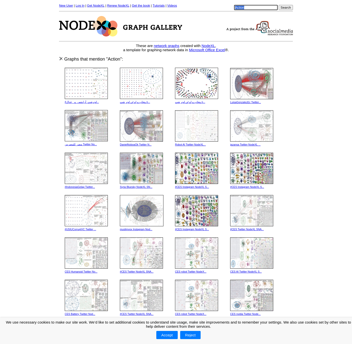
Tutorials (159, 5)
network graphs (166, 46)
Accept (167, 335)
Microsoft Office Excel (207, 50)
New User (66, 5)
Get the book (141, 5)
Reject (190, 335)
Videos (172, 5)
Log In (80, 5)
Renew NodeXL (118, 5)
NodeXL (208, 46)
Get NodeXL (96, 5)
